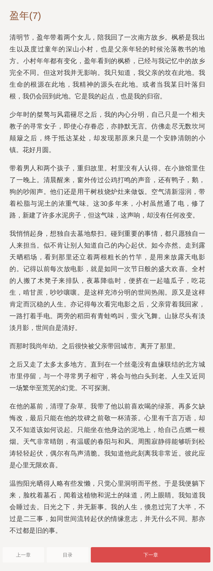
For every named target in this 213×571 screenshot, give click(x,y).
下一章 (150, 555)
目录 (68, 555)
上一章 (23, 555)
